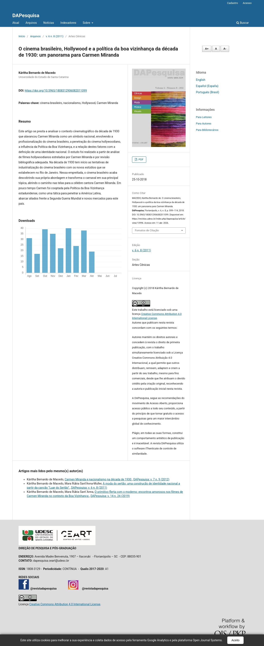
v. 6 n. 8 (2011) (54, 36)
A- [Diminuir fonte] (224, 48)
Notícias (48, 22)
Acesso (247, 3)
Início (22, 36)
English (200, 79)
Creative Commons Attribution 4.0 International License (64, 604)
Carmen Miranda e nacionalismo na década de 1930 (98, 479)
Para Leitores (204, 117)
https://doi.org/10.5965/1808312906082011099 (56, 90)
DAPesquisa (25, 15)
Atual (15, 22)
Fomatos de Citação (147, 230)
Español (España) (207, 86)
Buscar (242, 22)
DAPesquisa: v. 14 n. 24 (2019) (110, 496)
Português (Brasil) (207, 92)
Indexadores (68, 22)
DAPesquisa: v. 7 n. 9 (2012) (151, 479)
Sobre (87, 22)
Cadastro (232, 3)
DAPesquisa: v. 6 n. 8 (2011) (89, 487)
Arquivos (31, 22)
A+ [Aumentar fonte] (207, 48)
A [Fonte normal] (216, 48)
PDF (140, 159)
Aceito (235, 640)
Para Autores (203, 123)
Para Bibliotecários (207, 129)
